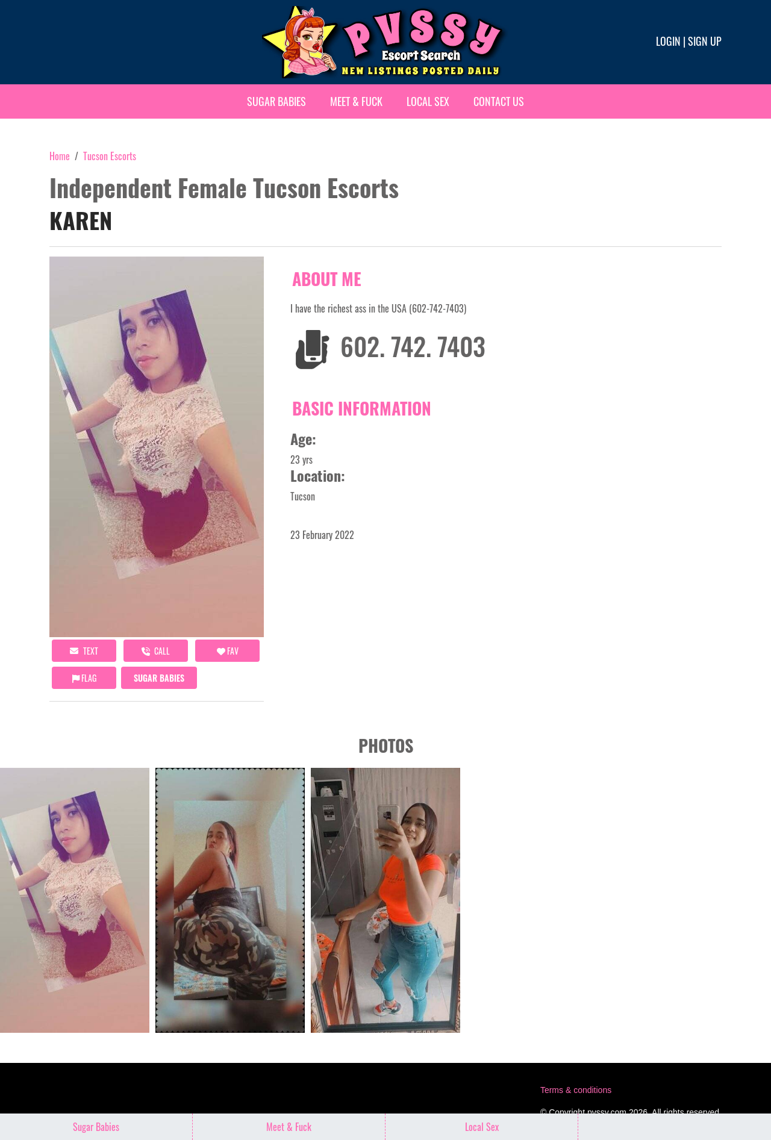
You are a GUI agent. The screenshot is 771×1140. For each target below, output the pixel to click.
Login (668, 41)
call (156, 650)
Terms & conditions (575, 1090)
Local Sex (428, 101)
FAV (228, 650)
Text (84, 650)
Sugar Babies (276, 101)
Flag (84, 677)
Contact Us (498, 101)
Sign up (705, 41)
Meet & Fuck (356, 101)
